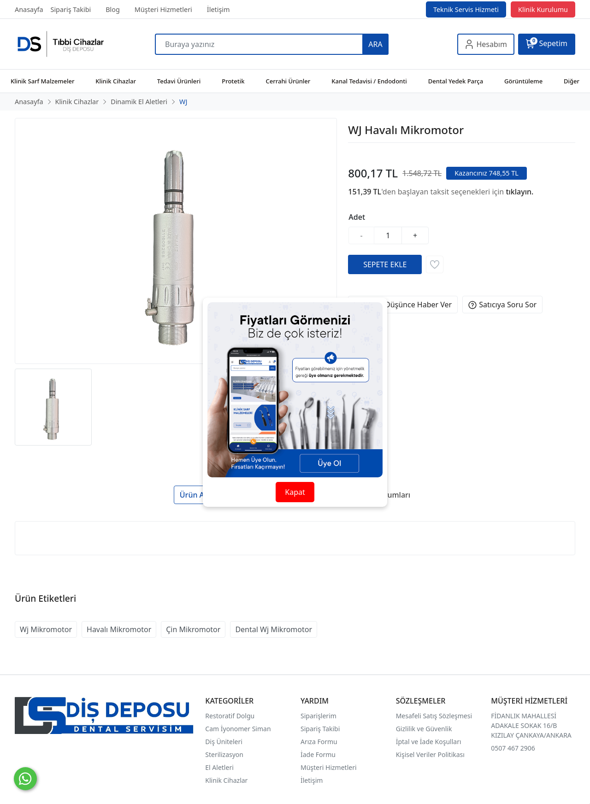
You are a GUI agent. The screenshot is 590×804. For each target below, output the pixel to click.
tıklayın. (519, 192)
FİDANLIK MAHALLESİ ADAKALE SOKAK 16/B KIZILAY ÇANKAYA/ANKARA (531, 725)
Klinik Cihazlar (226, 780)
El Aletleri (219, 767)
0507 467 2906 (513, 748)
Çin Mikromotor (193, 629)
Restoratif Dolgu (229, 715)
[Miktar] (388, 235)
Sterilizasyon (224, 754)
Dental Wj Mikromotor (273, 629)
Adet (356, 217)
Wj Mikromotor (46, 629)
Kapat (295, 492)
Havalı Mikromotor (119, 629)
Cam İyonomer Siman (238, 728)
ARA (375, 44)
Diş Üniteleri (223, 741)
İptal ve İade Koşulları (428, 741)
